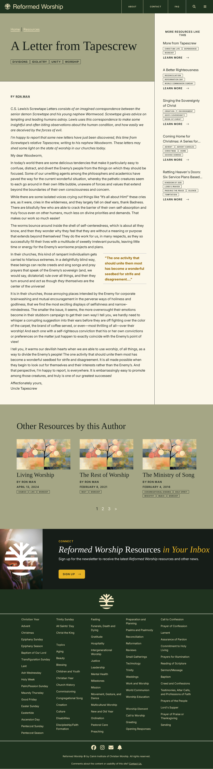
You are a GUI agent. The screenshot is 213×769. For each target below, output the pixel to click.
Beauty (60, 658)
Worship (72, 61)
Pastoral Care (99, 724)
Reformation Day (174, 79)
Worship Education (137, 696)
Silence (192, 191)
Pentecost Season (32, 732)
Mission (96, 687)
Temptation (171, 195)
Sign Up (72, 574)
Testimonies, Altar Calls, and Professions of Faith (176, 692)
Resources (31, 29)
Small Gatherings (136, 656)
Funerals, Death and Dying (103, 628)
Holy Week (28, 679)
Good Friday (29, 699)
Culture (60, 711)
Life (33, 492)
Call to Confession (172, 619)
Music (161, 496)
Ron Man (23, 96)
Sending (166, 724)
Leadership (98, 667)
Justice (95, 660)
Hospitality (97, 643)
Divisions (20, 61)
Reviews (131, 650)
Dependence (190, 49)
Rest (84, 492)
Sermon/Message (172, 670)
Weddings (132, 676)
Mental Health (99, 674)
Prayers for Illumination (175, 656)
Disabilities (63, 718)
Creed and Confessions (175, 683)
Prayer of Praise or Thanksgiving (172, 716)
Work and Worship (137, 683)
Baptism (166, 676)
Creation (169, 111)
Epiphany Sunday (32, 639)
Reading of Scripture (173, 663)
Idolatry (39, 61)
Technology (133, 663)
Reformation (133, 643)
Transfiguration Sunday (35, 659)
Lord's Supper (169, 707)
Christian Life (172, 49)
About (132, 6)
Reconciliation (173, 75)
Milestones (97, 680)
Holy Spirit (181, 492)
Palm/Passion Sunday (34, 686)
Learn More (176, 57)
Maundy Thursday (32, 692)
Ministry (149, 496)
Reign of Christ (173, 119)
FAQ (177, 6)
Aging (60, 651)
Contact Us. (135, 763)
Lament (165, 632)
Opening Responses (138, 728)
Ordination (97, 718)
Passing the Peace (174, 191)
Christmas (170, 151)
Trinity (130, 670)
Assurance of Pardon (174, 639)
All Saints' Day (65, 626)
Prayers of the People (174, 700)
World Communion (137, 690)
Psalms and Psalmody (139, 630)
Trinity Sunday (65, 619)
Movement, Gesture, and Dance (106, 696)
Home (15, 29)
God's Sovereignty (175, 115)
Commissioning (66, 691)
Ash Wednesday (31, 672)
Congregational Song (69, 698)
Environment (186, 111)
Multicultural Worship (104, 704)
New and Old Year (102, 711)
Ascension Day (30, 719)
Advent (169, 147)
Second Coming (173, 155)
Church (22, 492)
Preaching (97, 731)
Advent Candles (185, 147)
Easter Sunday (30, 706)
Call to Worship (135, 715)
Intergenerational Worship (101, 652)
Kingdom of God (173, 183)
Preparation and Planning (136, 621)
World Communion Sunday (179, 83)
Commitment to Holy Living (173, 648)
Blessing (61, 664)
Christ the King (65, 632)
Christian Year (65, 678)
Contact (155, 6)
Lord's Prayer (172, 187)
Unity (56, 61)
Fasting (95, 619)
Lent (24, 666)
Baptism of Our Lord (33, 652)
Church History (65, 684)
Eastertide (27, 712)
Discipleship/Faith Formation (67, 726)
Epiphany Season (32, 646)
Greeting (131, 722)
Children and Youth (68, 671)
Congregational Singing (157, 492)
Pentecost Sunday (32, 726)
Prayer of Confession (174, 626)
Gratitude (97, 636)
